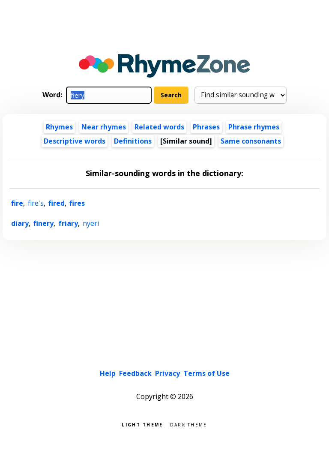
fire (17, 203)
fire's (36, 203)
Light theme (142, 424)
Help (108, 373)
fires (77, 203)
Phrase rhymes (253, 127)
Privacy (167, 373)
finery (43, 223)
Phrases (206, 127)
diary (20, 223)
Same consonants (251, 141)
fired (56, 203)
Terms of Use (206, 373)
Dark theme (188, 424)
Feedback (135, 373)
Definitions (133, 141)
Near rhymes (103, 127)
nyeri (91, 223)
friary (68, 223)
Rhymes (59, 127)
